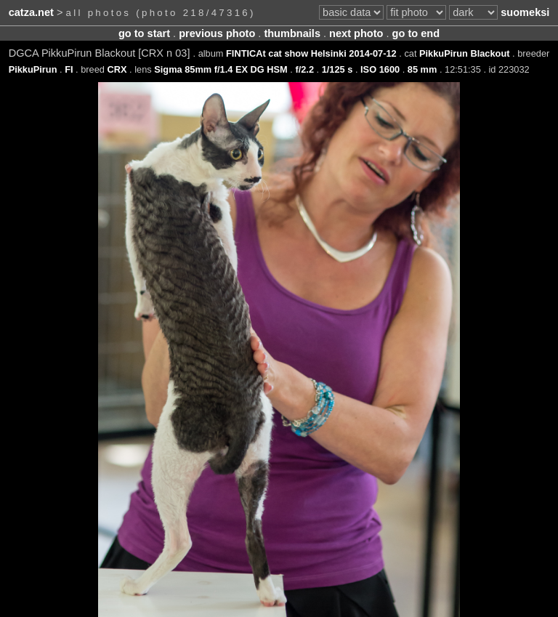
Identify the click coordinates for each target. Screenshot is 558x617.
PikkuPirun (33, 69)
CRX (117, 69)
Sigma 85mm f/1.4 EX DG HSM (220, 69)
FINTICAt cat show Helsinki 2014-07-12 (311, 53)
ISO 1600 (380, 69)
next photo (356, 33)
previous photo (217, 33)
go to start (144, 33)
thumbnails (292, 33)
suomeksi (525, 12)
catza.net (31, 12)
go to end (416, 33)
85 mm (422, 69)
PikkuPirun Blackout (464, 53)
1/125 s (337, 69)
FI (69, 69)
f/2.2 (304, 69)
